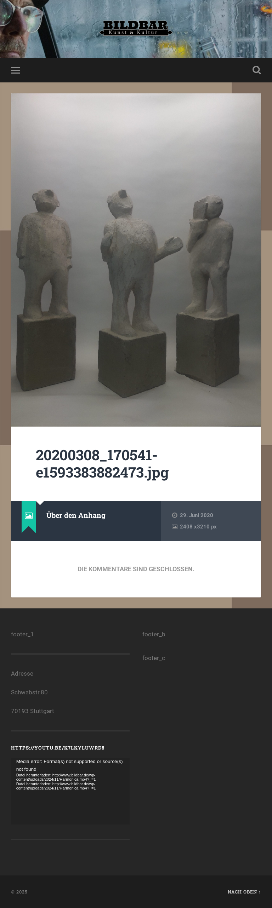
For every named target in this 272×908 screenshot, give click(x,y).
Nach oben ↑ (244, 892)
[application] (70, 791)
